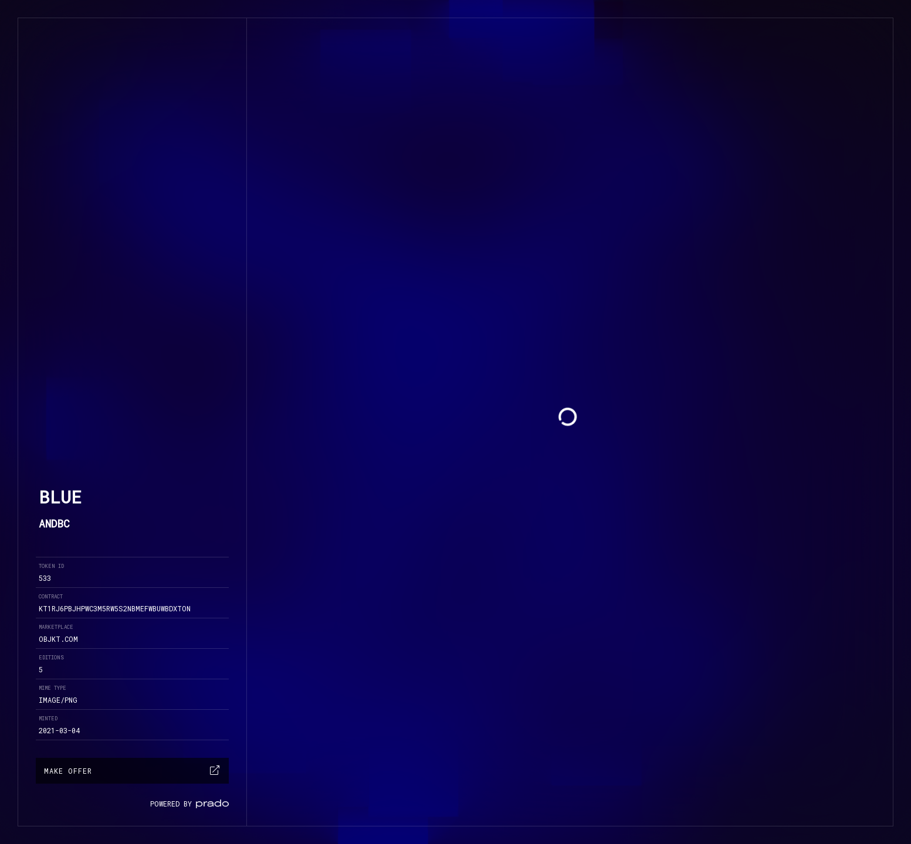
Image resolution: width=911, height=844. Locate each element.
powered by (189, 803)
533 (45, 578)
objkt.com (58, 639)
